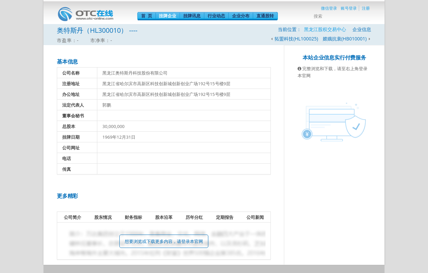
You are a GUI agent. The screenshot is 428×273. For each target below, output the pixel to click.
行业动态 (216, 16)
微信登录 (329, 8)
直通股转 (265, 16)
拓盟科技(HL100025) (296, 38)
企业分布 (240, 16)
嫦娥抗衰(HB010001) (345, 38)
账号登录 (349, 8)
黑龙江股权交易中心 (325, 29)
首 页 (146, 16)
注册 (366, 8)
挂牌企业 (167, 16)
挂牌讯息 (192, 16)
